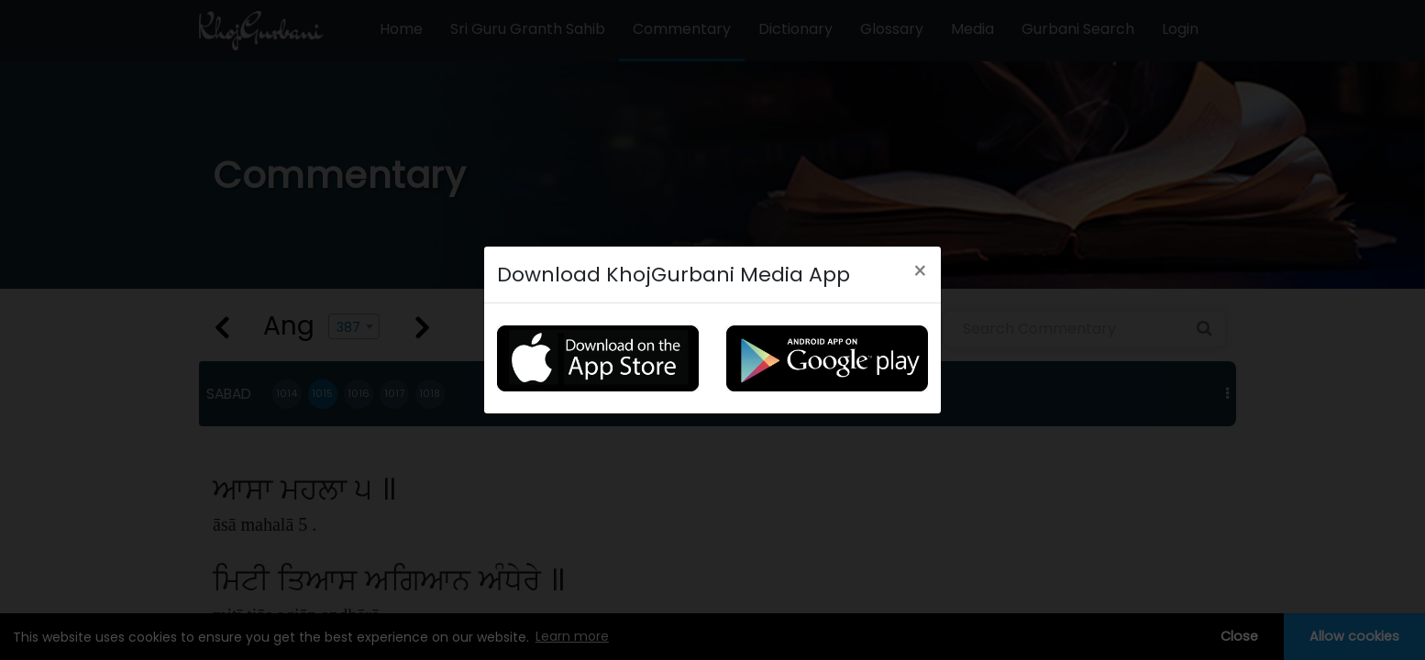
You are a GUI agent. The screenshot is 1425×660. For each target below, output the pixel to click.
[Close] (920, 271)
